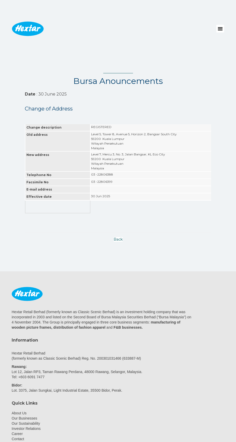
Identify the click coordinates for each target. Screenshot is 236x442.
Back (118, 239)
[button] (220, 29)
